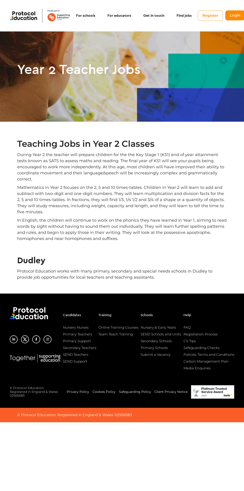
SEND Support (75, 361)
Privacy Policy (78, 392)
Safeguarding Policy (135, 392)
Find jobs (184, 16)
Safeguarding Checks (201, 348)
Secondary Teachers (79, 348)
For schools (86, 16)
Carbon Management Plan (206, 361)
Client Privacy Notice (171, 392)
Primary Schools (154, 348)
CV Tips (190, 341)
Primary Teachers (77, 334)
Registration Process (201, 334)
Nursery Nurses (75, 327)
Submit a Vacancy (156, 354)
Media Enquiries (197, 368)
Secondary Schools (156, 341)
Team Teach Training (115, 334)
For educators (120, 16)
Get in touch (154, 16)
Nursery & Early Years (158, 327)
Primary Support (77, 341)
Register (211, 16)
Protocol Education (40, 16)
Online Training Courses (118, 327)
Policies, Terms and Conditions (209, 354)
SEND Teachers (75, 354)
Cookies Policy (104, 392)
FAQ (187, 327)
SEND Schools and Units (161, 334)
